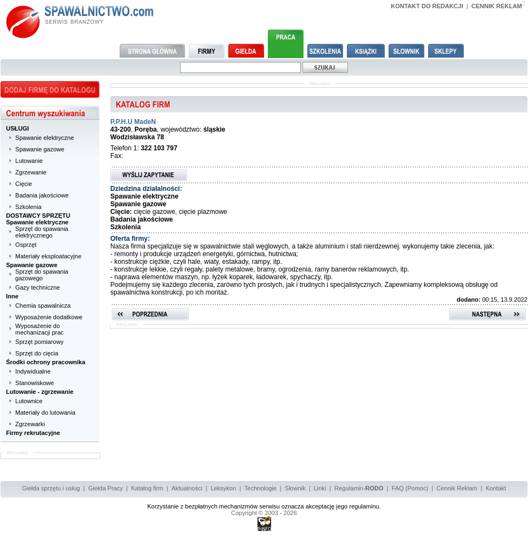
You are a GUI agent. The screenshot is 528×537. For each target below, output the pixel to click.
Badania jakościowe (42, 195)
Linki (320, 488)
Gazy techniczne (37, 287)
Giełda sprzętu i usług (51, 488)
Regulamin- (358, 488)
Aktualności (186, 488)
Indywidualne (32, 371)
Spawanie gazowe (39, 149)
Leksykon (223, 488)
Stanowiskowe (34, 383)
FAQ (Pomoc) (410, 488)
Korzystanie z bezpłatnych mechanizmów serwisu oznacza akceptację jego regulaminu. (264, 506)
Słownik (295, 488)
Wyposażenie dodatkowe (48, 317)
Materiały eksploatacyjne (48, 256)
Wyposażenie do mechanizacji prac (39, 329)
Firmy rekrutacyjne (33, 432)
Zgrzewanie (31, 172)
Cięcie (23, 183)
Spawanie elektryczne (44, 137)
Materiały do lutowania (45, 412)
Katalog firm (147, 488)
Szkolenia (28, 207)
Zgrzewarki (30, 424)
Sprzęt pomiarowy (39, 341)
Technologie (260, 488)
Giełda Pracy (105, 488)
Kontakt (496, 488)
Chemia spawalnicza (43, 305)
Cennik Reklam (457, 488)
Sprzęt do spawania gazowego (42, 274)
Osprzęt (26, 244)
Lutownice (29, 401)
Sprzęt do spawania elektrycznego (42, 232)
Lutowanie (29, 160)
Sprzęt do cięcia (36, 353)
